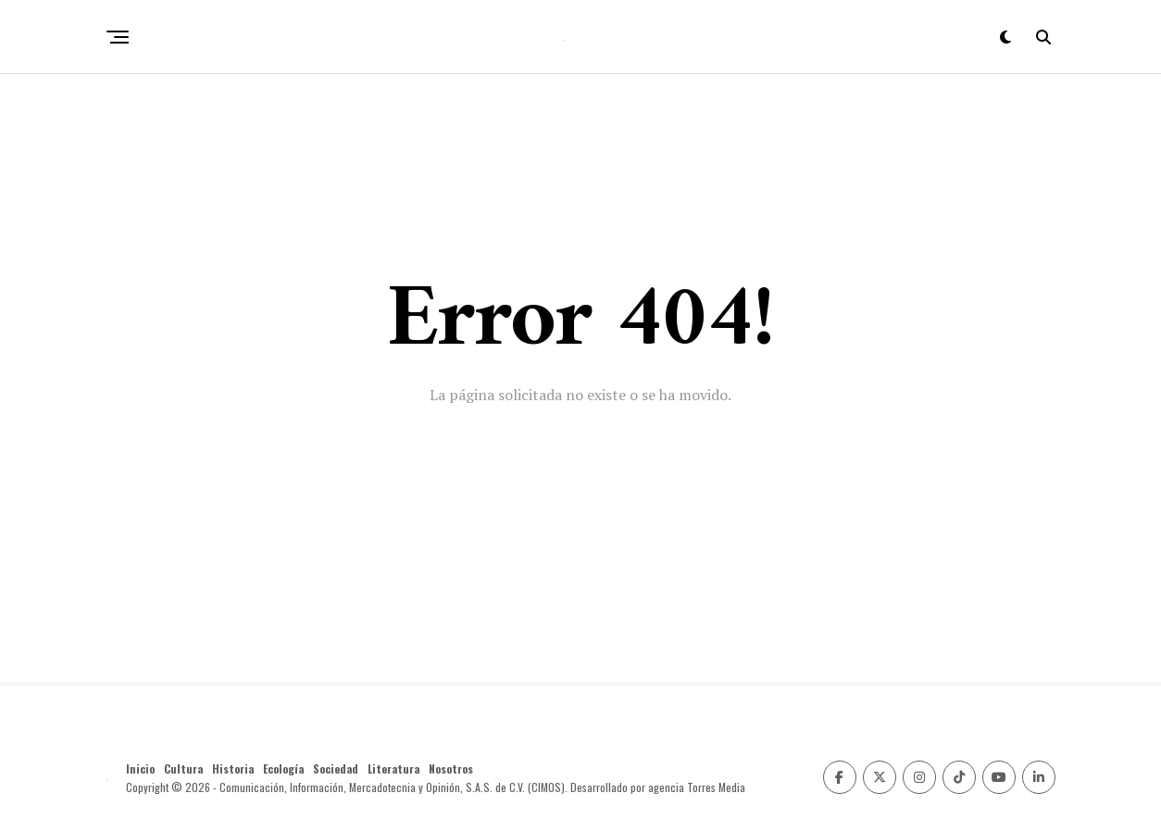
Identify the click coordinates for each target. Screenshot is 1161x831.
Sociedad (335, 768)
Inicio (140, 768)
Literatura (393, 768)
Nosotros (451, 768)
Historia (233, 768)
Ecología (283, 768)
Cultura (183, 768)
